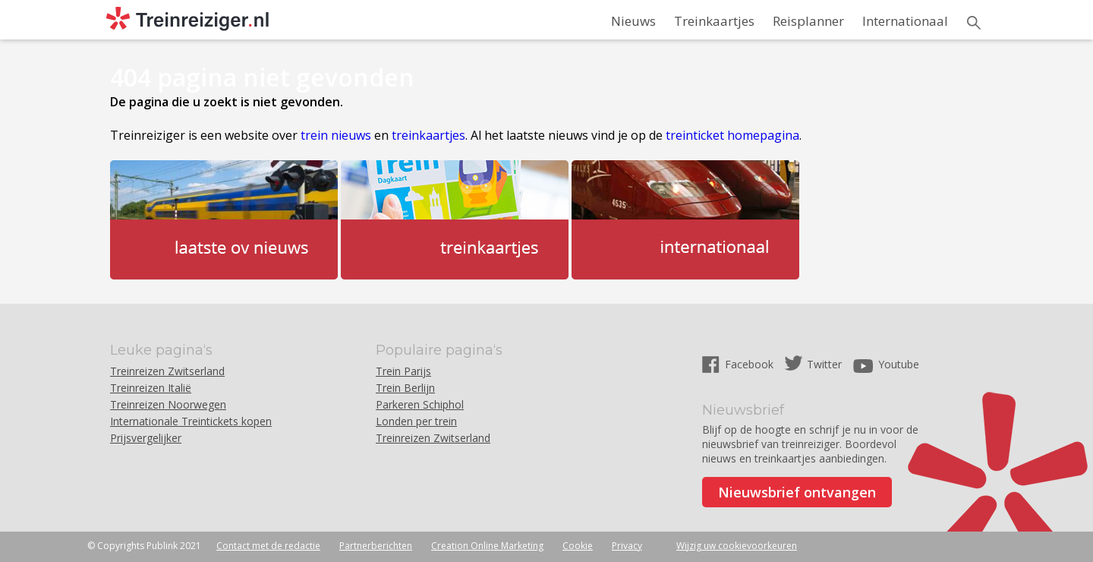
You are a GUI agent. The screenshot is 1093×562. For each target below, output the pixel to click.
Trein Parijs (403, 371)
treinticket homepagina (732, 135)
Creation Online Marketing (487, 545)
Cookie (577, 545)
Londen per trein (416, 421)
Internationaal (905, 21)
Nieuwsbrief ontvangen (797, 492)
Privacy (627, 545)
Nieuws (633, 21)
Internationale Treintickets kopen (191, 421)
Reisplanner (808, 21)
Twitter (824, 364)
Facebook (750, 364)
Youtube (898, 364)
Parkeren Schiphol (420, 404)
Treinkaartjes (714, 21)
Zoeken (974, 23)
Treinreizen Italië (150, 387)
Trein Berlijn (405, 387)
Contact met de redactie (268, 545)
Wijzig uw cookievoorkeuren (736, 545)
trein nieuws (336, 135)
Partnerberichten (375, 545)
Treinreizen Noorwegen (168, 404)
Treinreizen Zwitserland (167, 371)
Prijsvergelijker (145, 438)
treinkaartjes (428, 135)
